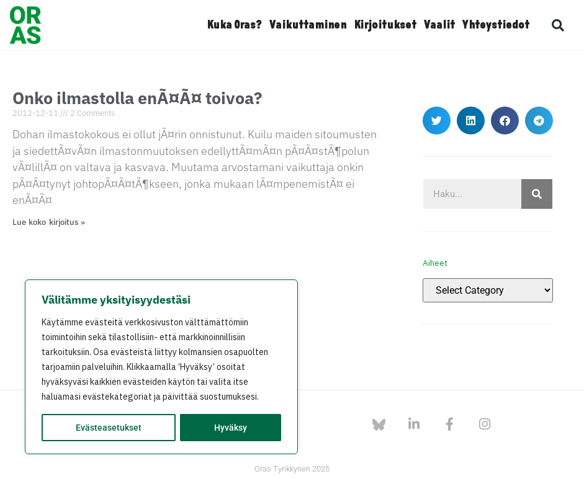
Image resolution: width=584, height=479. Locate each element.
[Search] (536, 194)
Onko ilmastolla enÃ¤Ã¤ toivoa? (137, 97)
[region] (161, 366)
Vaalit (439, 25)
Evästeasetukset (109, 428)
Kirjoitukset (385, 25)
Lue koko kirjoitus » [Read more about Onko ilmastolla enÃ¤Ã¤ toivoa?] (48, 222)
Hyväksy (230, 428)
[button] (558, 25)
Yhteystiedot (495, 25)
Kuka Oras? (234, 25)
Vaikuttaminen (307, 25)
